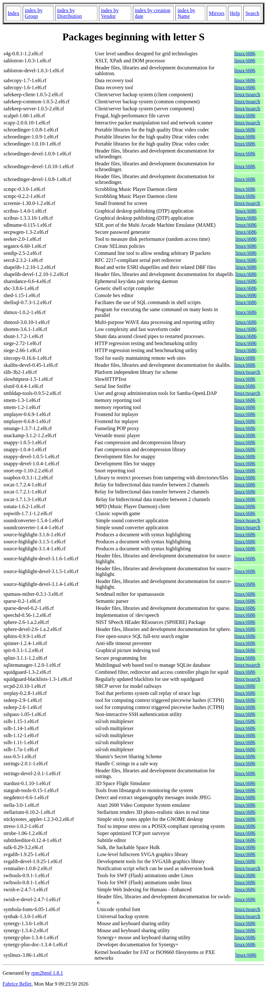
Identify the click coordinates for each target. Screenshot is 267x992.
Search (252, 13)
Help (235, 13)
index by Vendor (110, 13)
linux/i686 (244, 53)
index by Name (186, 13)
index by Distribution (69, 13)
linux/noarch (247, 94)
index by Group (34, 13)
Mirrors (216, 13)
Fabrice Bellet (17, 984)
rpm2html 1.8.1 (47, 973)
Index (13, 13)
